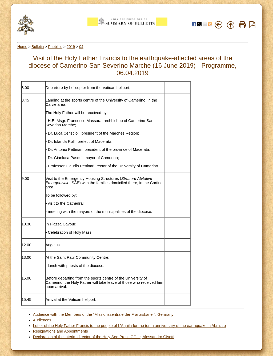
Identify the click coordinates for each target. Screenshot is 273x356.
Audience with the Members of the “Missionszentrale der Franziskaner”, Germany (103, 314)
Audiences (42, 320)
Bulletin (37, 46)
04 (81, 46)
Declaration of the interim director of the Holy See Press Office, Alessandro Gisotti (103, 337)
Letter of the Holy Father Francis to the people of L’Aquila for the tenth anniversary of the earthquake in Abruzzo (129, 325)
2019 (71, 46)
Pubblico (55, 46)
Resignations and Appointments (60, 331)
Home (22, 46)
